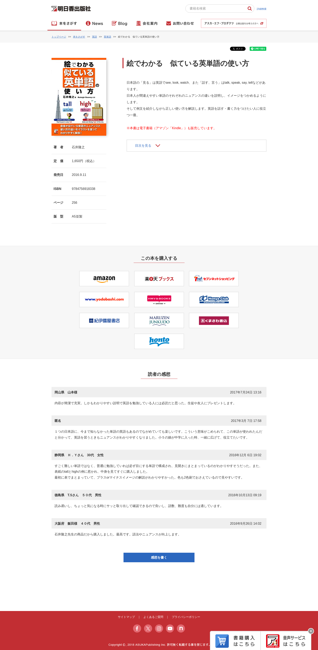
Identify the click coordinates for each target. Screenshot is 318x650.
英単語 (107, 36)
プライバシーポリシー (186, 617)
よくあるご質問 (153, 617)
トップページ (59, 36)
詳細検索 (261, 9)
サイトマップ (126, 617)
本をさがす (79, 36)
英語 (94, 36)
